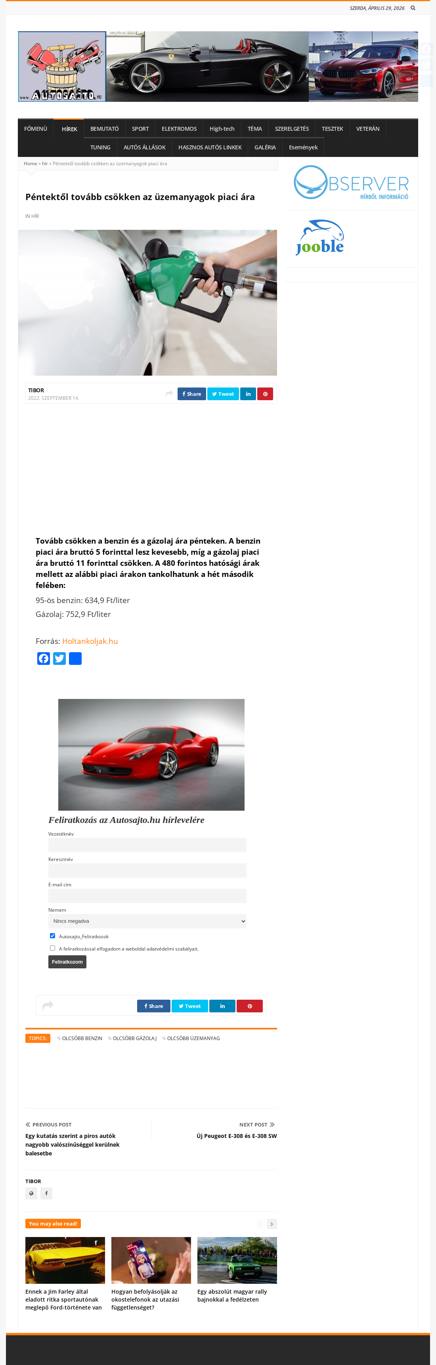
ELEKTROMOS (179, 128)
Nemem (57, 910)
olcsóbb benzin (82, 1038)
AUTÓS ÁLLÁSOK (145, 147)
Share (191, 393)
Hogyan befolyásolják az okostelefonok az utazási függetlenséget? (145, 1299)
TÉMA (255, 128)
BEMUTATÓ (104, 128)
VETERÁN (368, 128)
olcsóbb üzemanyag (193, 1038)
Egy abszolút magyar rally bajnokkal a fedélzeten (232, 1295)
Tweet (223, 393)
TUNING (100, 147)
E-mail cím (59, 884)
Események (303, 147)
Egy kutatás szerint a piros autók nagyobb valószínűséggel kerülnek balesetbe (72, 1144)
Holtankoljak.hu (90, 641)
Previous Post (48, 1124)
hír (45, 163)
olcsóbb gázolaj (135, 1038)
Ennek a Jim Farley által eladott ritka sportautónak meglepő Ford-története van (63, 1299)
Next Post (257, 1124)
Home (30, 163)
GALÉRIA (265, 147)
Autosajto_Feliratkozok (79, 936)
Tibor (36, 390)
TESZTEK (332, 128)
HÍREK (69, 129)
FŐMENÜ (35, 128)
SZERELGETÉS (292, 128)
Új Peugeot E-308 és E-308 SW (237, 1136)
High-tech (222, 128)
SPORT (140, 128)
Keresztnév (60, 859)
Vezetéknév (61, 833)
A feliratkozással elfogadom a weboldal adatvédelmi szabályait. (124, 948)
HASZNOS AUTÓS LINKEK (209, 147)
